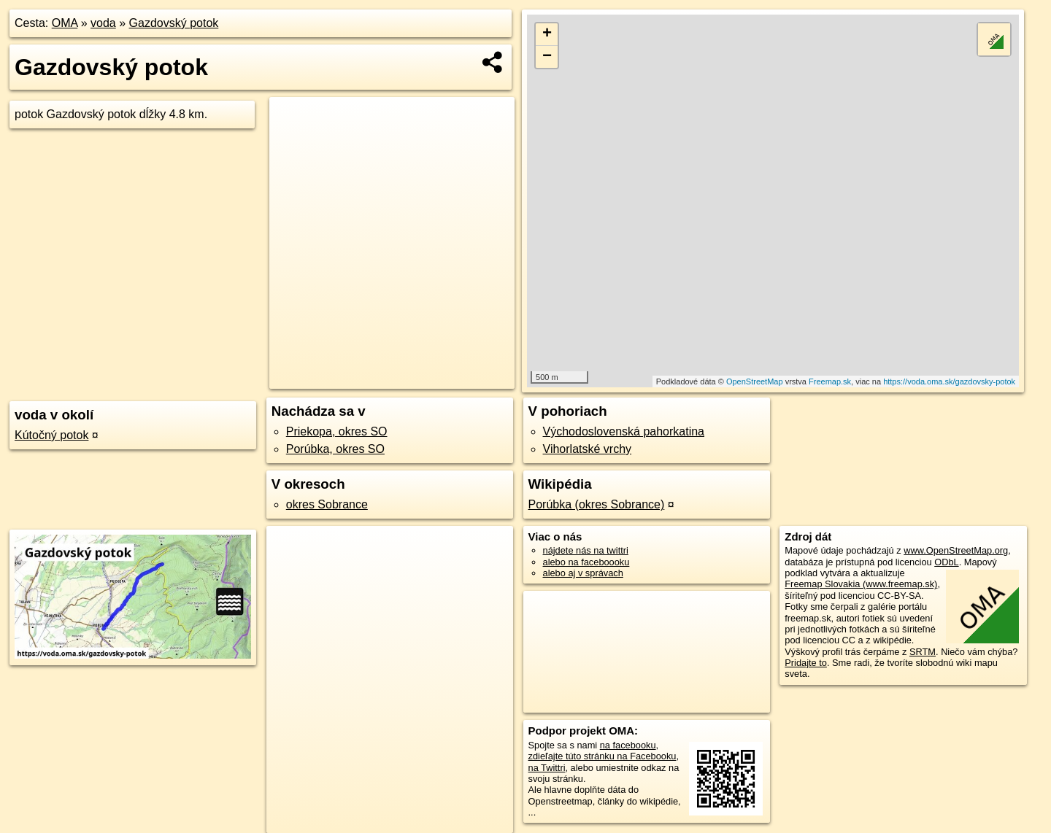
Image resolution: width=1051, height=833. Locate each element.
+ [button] (547, 34)
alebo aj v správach (583, 572)
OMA (65, 23)
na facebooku (628, 745)
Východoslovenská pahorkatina (623, 431)
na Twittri (547, 767)
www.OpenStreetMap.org (956, 550)
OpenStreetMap (754, 381)
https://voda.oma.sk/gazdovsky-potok (949, 381)
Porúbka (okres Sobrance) (596, 504)
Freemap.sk (830, 381)
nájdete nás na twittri (585, 550)
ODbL (946, 562)
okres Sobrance (327, 504)
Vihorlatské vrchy (587, 449)
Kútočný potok (51, 435)
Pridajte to (806, 662)
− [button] (547, 57)
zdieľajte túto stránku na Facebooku (602, 756)
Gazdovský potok (174, 23)
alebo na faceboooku (586, 562)
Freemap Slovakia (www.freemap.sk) (861, 583)
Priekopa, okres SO (337, 431)
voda (103, 23)
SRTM (922, 651)
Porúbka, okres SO (335, 449)
